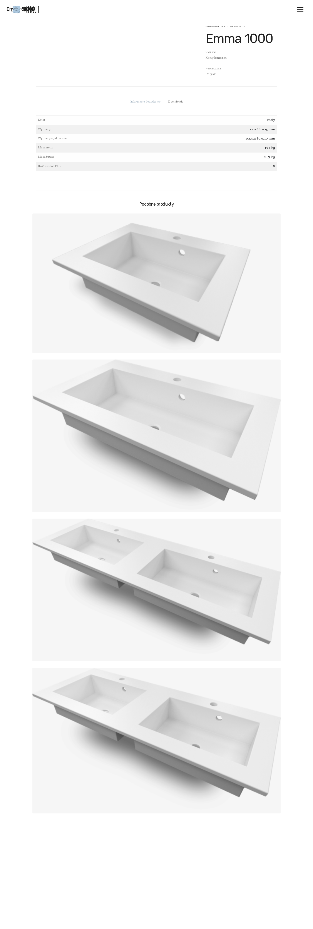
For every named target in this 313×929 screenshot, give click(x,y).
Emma (232, 26)
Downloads (175, 101)
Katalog (224, 26)
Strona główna (212, 26)
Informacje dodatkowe (145, 101)
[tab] (145, 101)
